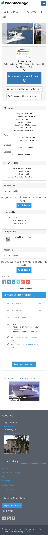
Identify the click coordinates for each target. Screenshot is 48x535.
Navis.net (27, 531)
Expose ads (6, 476)
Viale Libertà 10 (10, 426)
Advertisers (6, 468)
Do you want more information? (24, 78)
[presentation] (24, 355)
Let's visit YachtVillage (11, 472)
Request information (12, 505)
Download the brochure (22, 96)
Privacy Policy (7, 489)
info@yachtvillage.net (12, 433)
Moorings (6, 481)
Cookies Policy (8, 485)
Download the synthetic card (24, 88)
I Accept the (24, 339)
